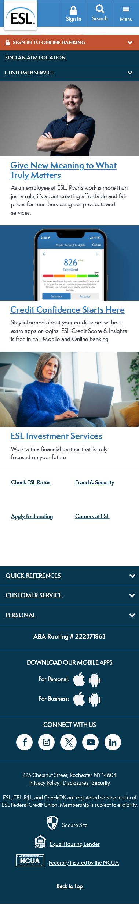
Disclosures (75, 782)
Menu (126, 18)
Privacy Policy (44, 782)
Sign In (73, 18)
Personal (21, 615)
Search (100, 18)
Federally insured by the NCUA (84, 862)
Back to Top (69, 886)
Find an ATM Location (35, 57)
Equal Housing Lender (75, 843)
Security (101, 782)
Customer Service (34, 595)
